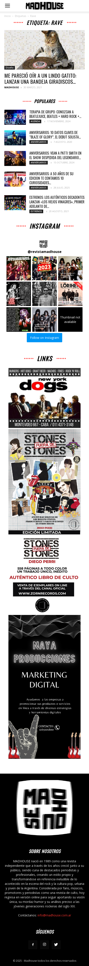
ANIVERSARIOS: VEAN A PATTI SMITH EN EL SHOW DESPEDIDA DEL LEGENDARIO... (55, 155)
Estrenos (36, 211)
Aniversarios (38, 141)
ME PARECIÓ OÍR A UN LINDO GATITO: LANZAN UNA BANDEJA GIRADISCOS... (40, 78)
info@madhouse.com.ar (54, 915)
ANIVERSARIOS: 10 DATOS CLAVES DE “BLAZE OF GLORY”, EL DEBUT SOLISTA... (55, 135)
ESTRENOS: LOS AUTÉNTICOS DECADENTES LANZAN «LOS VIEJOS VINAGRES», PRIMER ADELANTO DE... (56, 202)
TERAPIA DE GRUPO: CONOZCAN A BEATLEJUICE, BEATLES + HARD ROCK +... (55, 114)
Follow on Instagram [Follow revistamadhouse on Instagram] (44, 338)
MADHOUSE (11, 87)
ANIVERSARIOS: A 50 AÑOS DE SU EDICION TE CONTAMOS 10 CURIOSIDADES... (51, 178)
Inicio (7, 16)
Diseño (10, 67)
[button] (18, 268)
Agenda (35, 121)
